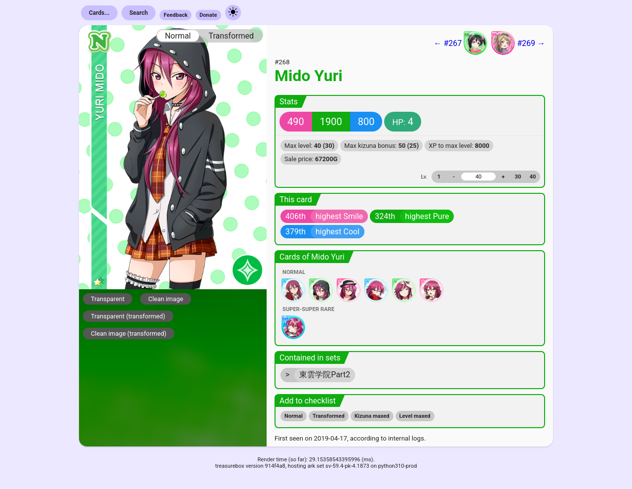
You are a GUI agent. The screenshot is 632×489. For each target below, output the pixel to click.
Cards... (99, 12)
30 (518, 177)
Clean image (165, 299)
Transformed (231, 36)
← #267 (460, 43)
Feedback (175, 15)
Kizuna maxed (372, 416)
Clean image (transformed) (128, 333)
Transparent (107, 299)
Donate (208, 15)
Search (138, 12)
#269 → (518, 43)
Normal (178, 36)
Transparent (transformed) (128, 316)
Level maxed (415, 416)
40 (533, 177)
